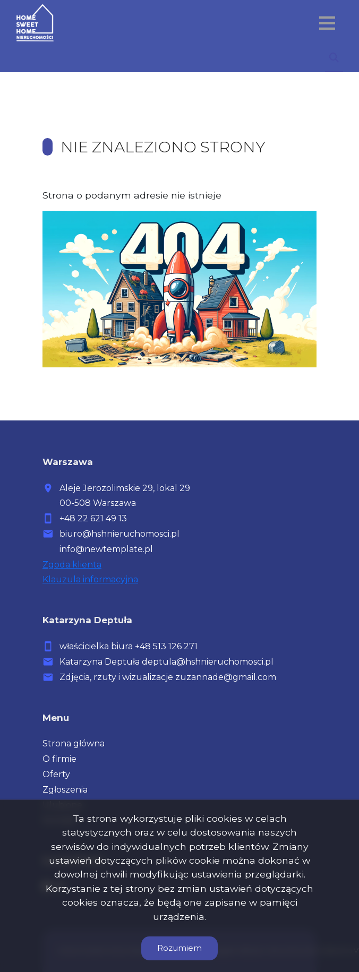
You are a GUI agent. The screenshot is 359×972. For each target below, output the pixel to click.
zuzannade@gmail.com (225, 677)
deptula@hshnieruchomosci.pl (207, 662)
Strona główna (73, 743)
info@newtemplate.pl (106, 549)
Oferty (56, 774)
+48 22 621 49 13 (93, 518)
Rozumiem (179, 948)
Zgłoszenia (65, 790)
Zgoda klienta (71, 565)
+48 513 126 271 (166, 646)
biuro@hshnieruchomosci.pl (119, 534)
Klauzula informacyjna (90, 579)
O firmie (59, 759)
